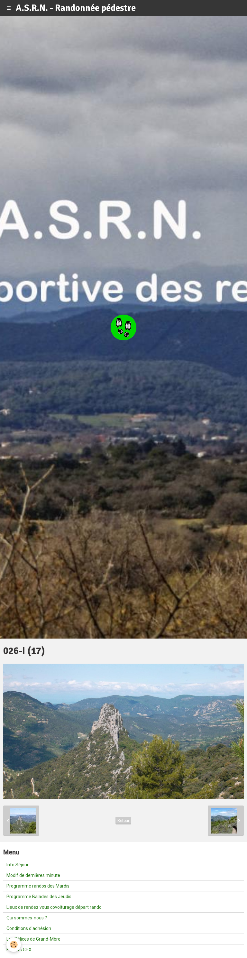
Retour (123, 820)
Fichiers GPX (19, 949)
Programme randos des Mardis (37, 886)
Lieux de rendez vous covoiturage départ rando (54, 907)
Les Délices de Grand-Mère (33, 939)
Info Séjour (17, 864)
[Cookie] (13, 944)
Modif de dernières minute (33, 875)
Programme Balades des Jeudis (38, 896)
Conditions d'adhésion (28, 928)
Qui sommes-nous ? (26, 917)
